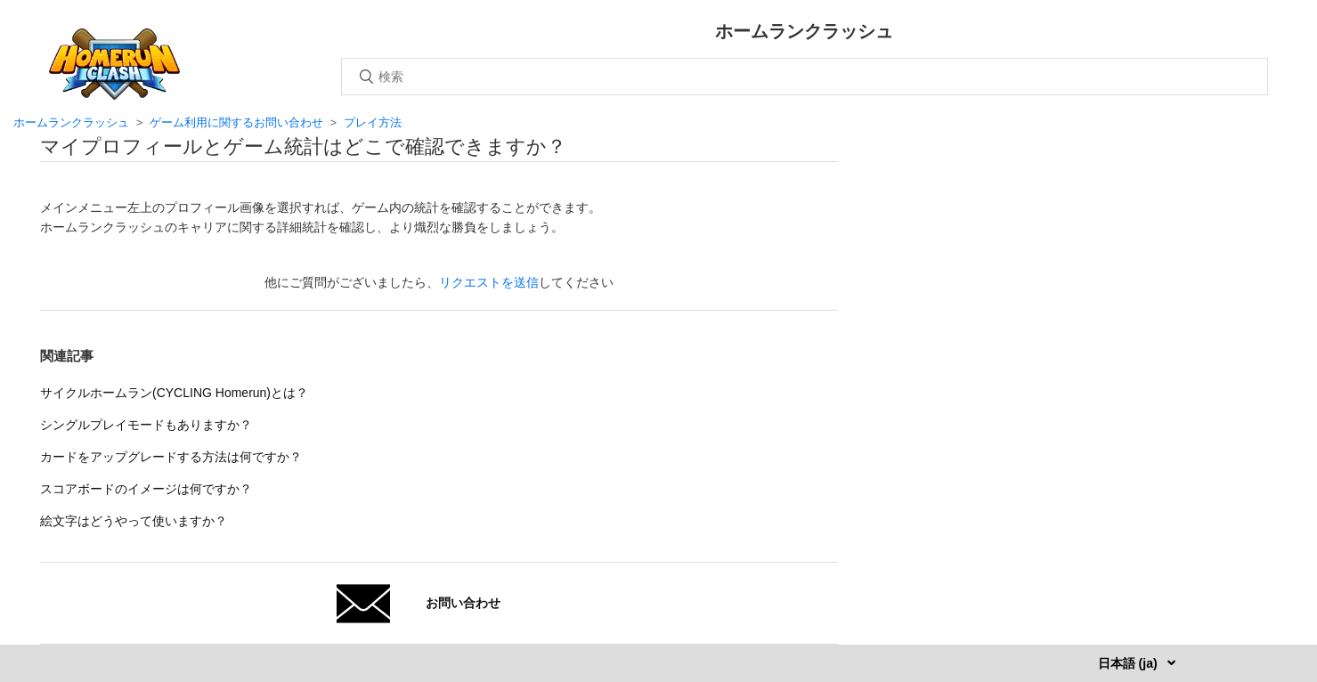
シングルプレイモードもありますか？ (146, 425)
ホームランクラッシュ (71, 122)
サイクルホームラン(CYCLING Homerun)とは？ (174, 393)
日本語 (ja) (1129, 663)
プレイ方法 (373, 122)
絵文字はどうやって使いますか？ (133, 521)
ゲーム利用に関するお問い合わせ (236, 122)
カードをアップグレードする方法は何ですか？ (171, 457)
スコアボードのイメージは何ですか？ (146, 489)
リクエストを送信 (489, 282)
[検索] (804, 76)
